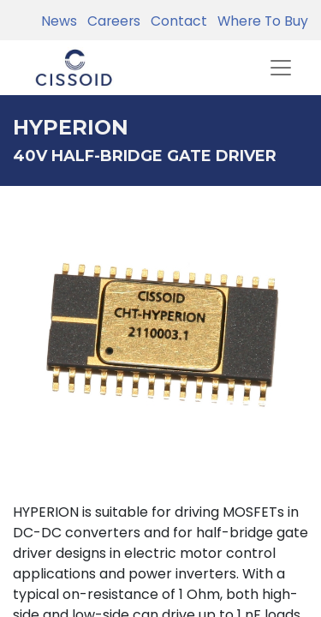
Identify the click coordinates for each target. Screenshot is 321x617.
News (59, 21)
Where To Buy (259, 21)
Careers (110, 21)
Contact (175, 21)
